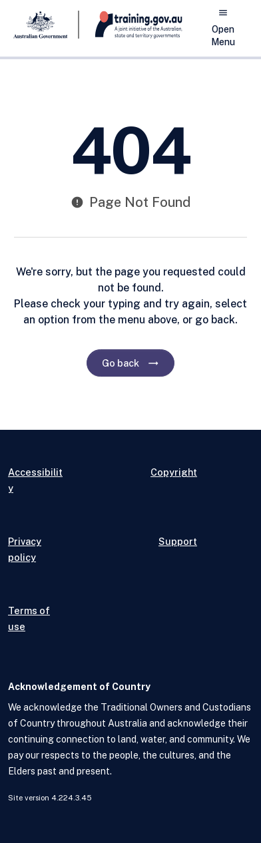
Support (177, 541)
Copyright (173, 472)
